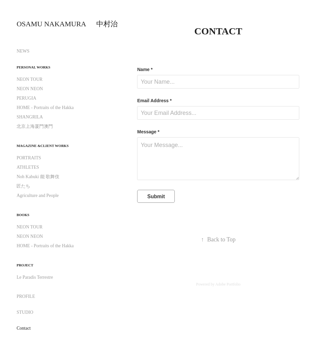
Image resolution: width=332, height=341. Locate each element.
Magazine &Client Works (42, 146)
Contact (24, 328)
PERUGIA (26, 98)
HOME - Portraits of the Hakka (45, 107)
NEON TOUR (29, 79)
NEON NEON (30, 88)
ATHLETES (28, 167)
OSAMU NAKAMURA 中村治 (67, 24)
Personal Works (33, 67)
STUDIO (25, 312)
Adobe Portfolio (228, 284)
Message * (148, 131)
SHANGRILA (30, 117)
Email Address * (154, 100)
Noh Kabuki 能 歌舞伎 (38, 176)
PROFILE (26, 296)
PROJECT (25, 265)
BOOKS (23, 215)
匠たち (23, 186)
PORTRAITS (29, 157)
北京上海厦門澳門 (35, 126)
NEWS (23, 51)
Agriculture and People (38, 195)
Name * (144, 69)
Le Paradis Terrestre (35, 277)
